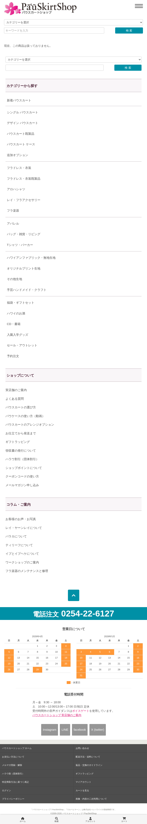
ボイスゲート (80, 710)
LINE (65, 729)
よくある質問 (14, 398)
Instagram (49, 729)
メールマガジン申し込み (22, 485)
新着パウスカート (19, 100)
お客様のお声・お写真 (20, 519)
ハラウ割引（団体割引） (22, 459)
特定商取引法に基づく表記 (15, 782)
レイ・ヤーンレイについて (23, 527)
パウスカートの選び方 (20, 407)
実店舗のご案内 (16, 390)
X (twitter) (97, 729)
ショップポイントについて (23, 468)
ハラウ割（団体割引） (13, 773)
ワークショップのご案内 (22, 562)
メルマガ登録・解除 (12, 765)
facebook (80, 729)
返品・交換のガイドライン (89, 765)
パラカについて (16, 536)
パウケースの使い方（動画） (25, 416)
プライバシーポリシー (13, 799)
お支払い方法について (13, 757)
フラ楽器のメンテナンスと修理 (26, 571)
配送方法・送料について (88, 757)
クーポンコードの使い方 (22, 476)
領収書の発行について (20, 450)
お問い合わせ (82, 748)
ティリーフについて (19, 545)
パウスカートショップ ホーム (17, 748)
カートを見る (82, 790)
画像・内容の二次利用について (91, 799)
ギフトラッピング (17, 442)
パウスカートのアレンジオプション (29, 424)
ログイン (6, 790)
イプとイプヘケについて (22, 553)
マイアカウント (83, 782)
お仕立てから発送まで (20, 433)
